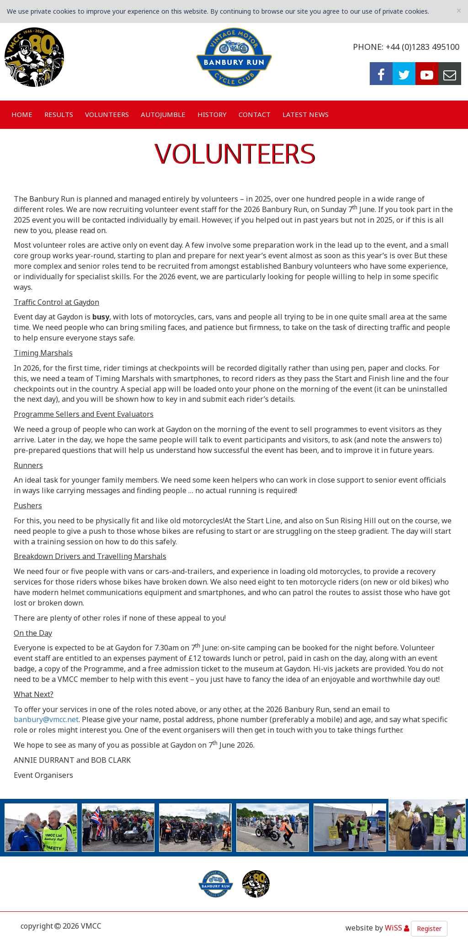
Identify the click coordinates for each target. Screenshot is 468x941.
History (212, 114)
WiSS (393, 928)
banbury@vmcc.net (46, 719)
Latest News (305, 114)
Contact (255, 114)
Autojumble (163, 114)
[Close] (459, 11)
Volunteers (107, 114)
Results (58, 114)
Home (21, 114)
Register (429, 928)
